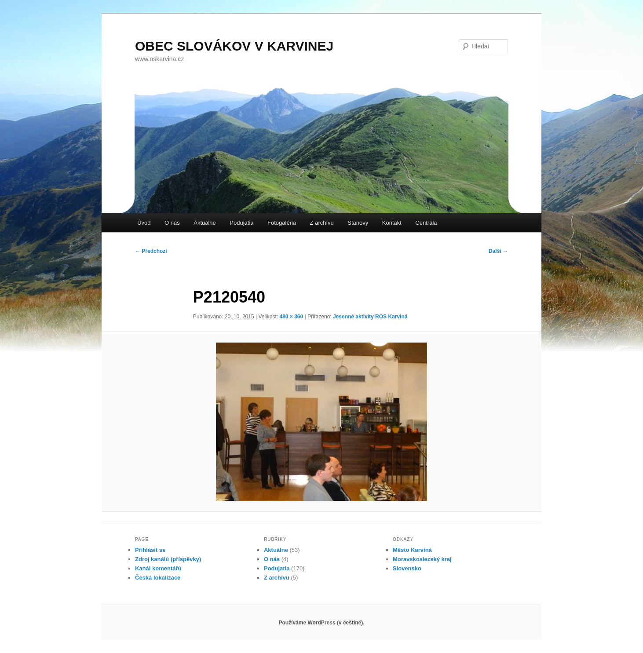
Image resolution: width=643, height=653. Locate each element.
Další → (498, 251)
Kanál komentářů (158, 568)
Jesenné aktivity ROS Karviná (370, 317)
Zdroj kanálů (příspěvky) (168, 559)
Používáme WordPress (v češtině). (321, 623)
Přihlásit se (150, 550)
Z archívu (322, 222)
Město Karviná (412, 550)
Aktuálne (205, 222)
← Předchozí (151, 251)
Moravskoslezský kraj (422, 559)
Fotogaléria (281, 222)
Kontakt (392, 222)
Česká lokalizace (157, 577)
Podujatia (241, 222)
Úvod (143, 222)
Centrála (426, 222)
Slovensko (407, 568)
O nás (172, 222)
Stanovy (357, 222)
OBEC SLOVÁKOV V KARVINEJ (234, 46)
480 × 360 (291, 317)
